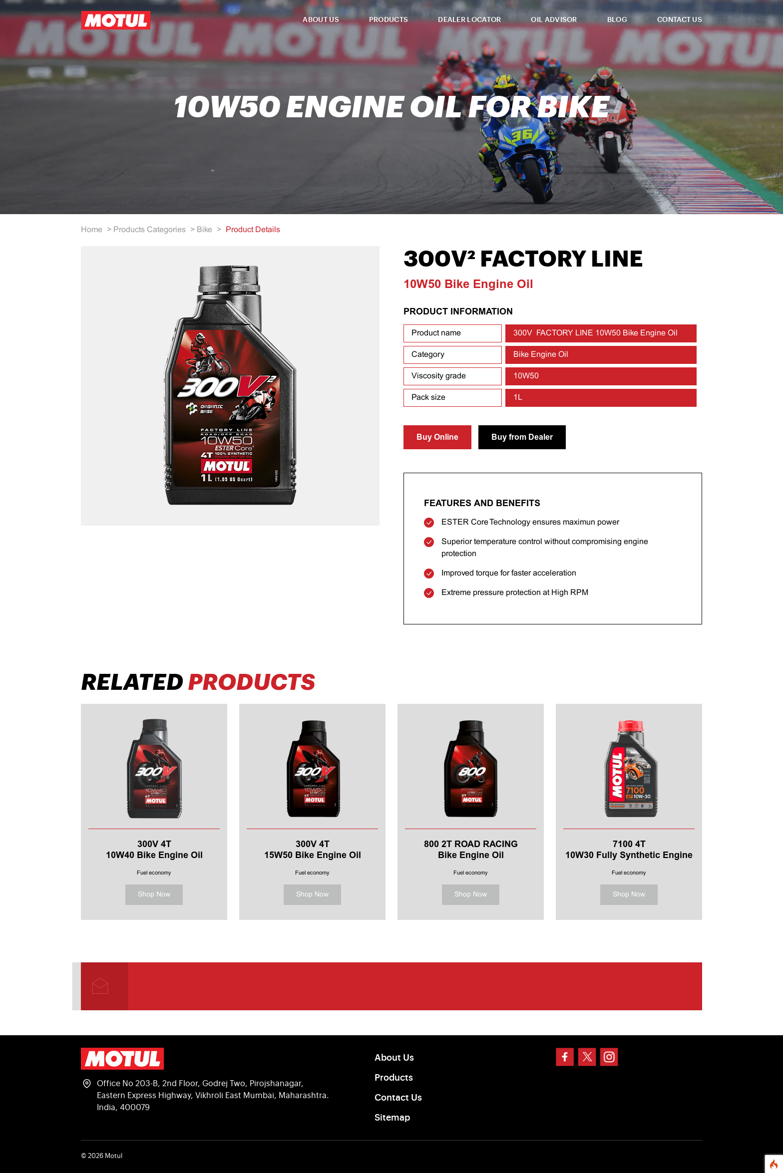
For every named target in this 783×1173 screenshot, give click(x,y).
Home (91, 230)
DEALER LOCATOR (469, 19)
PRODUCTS (388, 19)
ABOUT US (321, 19)
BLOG (617, 19)
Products (394, 1077)
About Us (394, 1057)
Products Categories (149, 230)
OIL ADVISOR (554, 19)
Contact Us (398, 1097)
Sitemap (392, 1117)
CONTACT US (679, 19)
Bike (204, 230)
